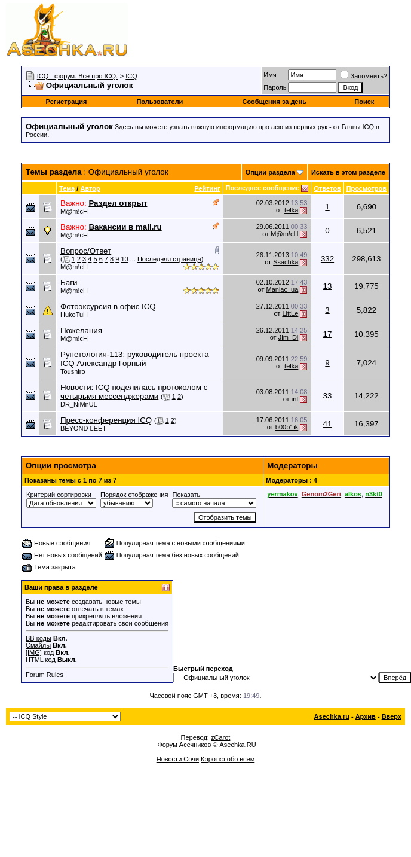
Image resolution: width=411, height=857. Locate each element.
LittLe (290, 313)
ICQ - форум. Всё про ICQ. (77, 76)
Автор (90, 188)
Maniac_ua (282, 289)
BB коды (38, 638)
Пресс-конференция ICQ (106, 420)
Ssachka (285, 262)
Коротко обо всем (227, 759)
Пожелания (81, 330)
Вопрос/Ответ (85, 250)
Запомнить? (364, 76)
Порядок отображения (134, 494)
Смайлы (38, 645)
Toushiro (72, 371)
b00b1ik (287, 427)
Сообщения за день (274, 101)
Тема (67, 188)
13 (327, 286)
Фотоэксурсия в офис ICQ (108, 306)
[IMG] (34, 652)
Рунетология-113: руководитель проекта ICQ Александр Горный (134, 359)
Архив (365, 716)
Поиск (364, 101)
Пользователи (159, 101)
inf (295, 398)
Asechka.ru (331, 716)
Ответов (327, 188)
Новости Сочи (178, 759)
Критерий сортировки (58, 494)
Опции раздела (270, 172)
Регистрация (66, 101)
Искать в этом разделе (348, 172)
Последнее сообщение (263, 187)
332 (327, 258)
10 (124, 259)
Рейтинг (207, 188)
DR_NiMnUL (78, 404)
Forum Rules (44, 674)
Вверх (391, 716)
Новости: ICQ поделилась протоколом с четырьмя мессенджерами (133, 392)
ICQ (131, 76)
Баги (68, 282)
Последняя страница (169, 259)
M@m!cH (74, 211)
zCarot (220, 737)
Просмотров (366, 188)
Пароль (274, 87)
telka (291, 210)
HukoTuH (74, 314)
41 (327, 423)
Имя (269, 74)
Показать (186, 494)
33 (327, 395)
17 (327, 334)
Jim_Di (288, 337)
